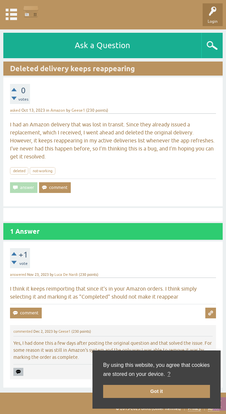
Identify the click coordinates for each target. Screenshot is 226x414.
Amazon (57, 110)
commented (22, 331)
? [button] (169, 374)
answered (18, 275)
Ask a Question (102, 45)
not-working (42, 171)
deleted (19, 171)
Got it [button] (156, 391)
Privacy (194, 408)
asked (15, 110)
